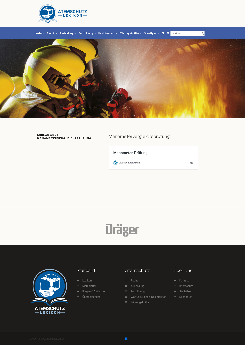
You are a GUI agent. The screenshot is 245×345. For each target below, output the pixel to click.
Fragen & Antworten (94, 291)
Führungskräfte (130, 33)
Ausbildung (68, 33)
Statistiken (185, 291)
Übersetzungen (91, 297)
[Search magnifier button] (202, 33)
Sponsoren (185, 297)
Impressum (186, 286)
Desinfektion (107, 33)
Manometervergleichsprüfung (139, 136)
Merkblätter (89, 286)
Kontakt (184, 280)
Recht (52, 33)
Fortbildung (87, 33)
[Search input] (186, 33)
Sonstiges (152, 33)
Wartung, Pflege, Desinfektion (148, 297)
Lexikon (39, 33)
